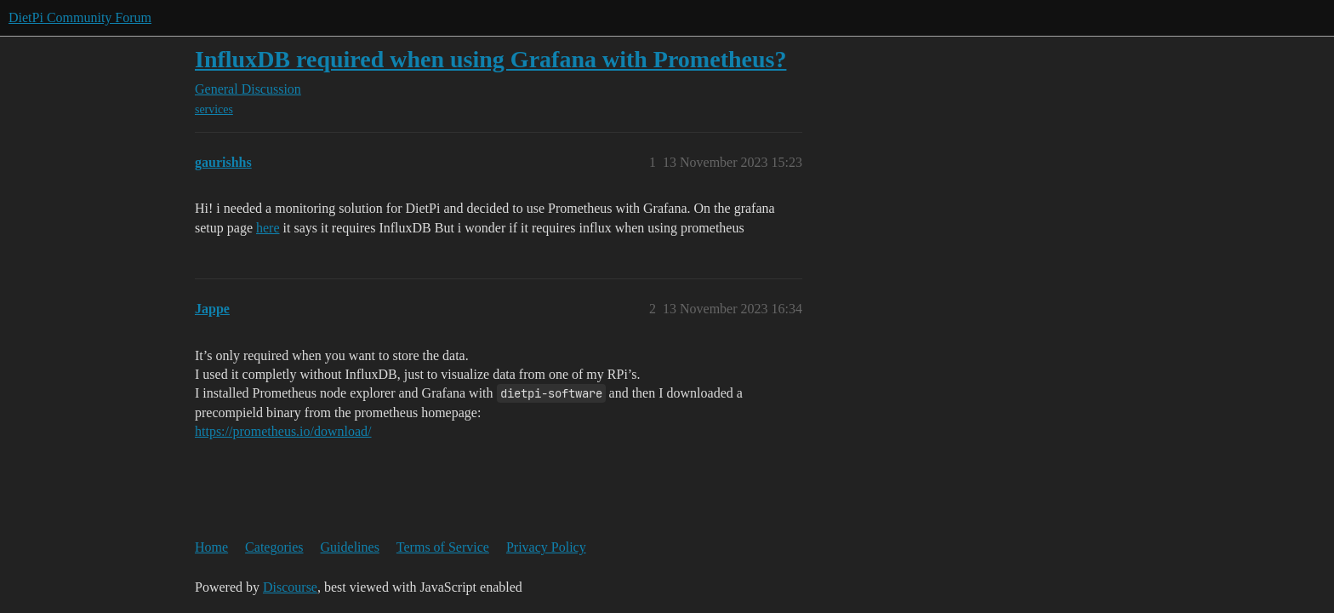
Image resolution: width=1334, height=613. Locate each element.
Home (211, 547)
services (214, 109)
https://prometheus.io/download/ (283, 431)
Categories (274, 547)
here (268, 228)
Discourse (290, 587)
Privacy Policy (546, 547)
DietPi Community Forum (80, 17)
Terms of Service (442, 547)
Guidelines (350, 547)
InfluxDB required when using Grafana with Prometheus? (490, 59)
